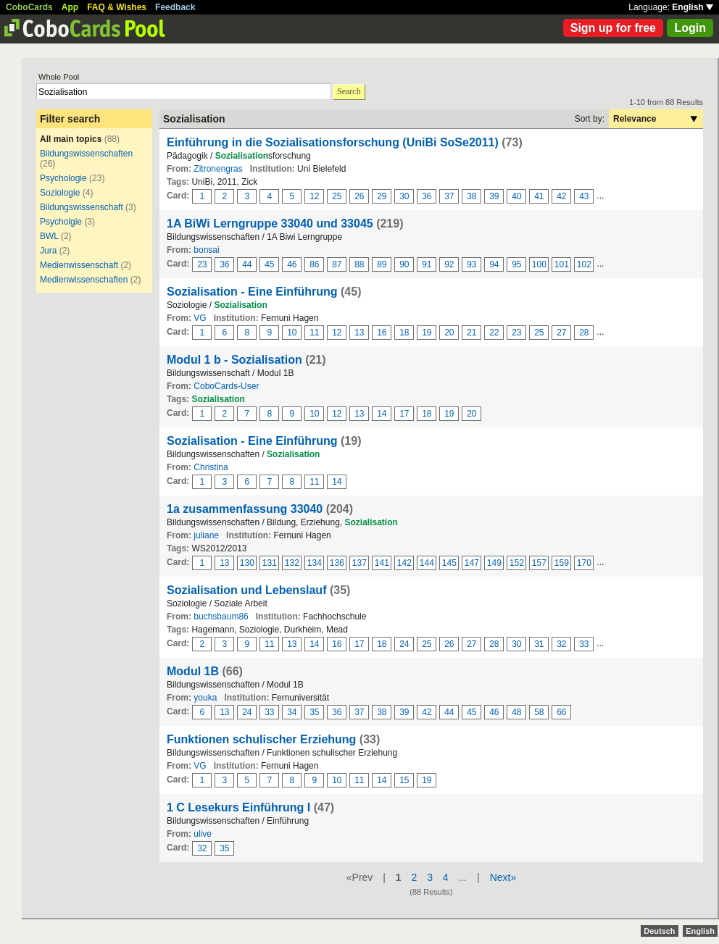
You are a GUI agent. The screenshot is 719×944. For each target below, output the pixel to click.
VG (200, 318)
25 (336, 196)
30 (404, 196)
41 (539, 196)
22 (494, 332)
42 (561, 196)
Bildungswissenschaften (86, 154)
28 (584, 332)
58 (539, 712)
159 (561, 563)
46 (291, 264)
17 (404, 414)
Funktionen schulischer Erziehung (261, 739)
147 (472, 563)
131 (269, 563)
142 (404, 563)
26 (359, 196)
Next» (503, 877)
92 (449, 264)
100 (539, 264)
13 (359, 332)
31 (539, 644)
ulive (203, 834)
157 (539, 563)
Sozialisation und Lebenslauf (246, 590)
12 (314, 196)
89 (381, 264)
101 (561, 264)
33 (584, 644)
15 (404, 780)
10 (291, 332)
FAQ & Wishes (116, 7)
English (692, 7)
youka (205, 698)
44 (247, 264)
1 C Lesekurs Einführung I (240, 807)
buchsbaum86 (221, 616)
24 (404, 644)
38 (471, 196)
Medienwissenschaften (84, 280)
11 (314, 332)
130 (247, 563)
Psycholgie (61, 222)
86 (314, 264)
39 (494, 196)
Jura (48, 251)
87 (336, 264)
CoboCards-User (226, 386)
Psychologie (63, 178)
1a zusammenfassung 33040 (245, 509)
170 (584, 563)
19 (426, 332)
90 (404, 264)
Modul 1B (193, 671)
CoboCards (29, 7)
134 (314, 563)
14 (381, 414)
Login (690, 28)
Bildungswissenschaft (81, 207)
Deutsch (659, 931)
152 (517, 563)
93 (471, 264)
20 (449, 332)
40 (516, 196)
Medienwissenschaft (79, 265)
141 (382, 563)
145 (449, 563)
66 (561, 712)
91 (426, 264)
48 (516, 712)
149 (494, 563)
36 (426, 196)
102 (584, 264)
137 (359, 563)
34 (291, 712)
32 (561, 644)
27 (561, 332)
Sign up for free (613, 28)
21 (471, 332)
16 (381, 332)
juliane (206, 535)
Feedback (175, 7)
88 (359, 264)
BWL (49, 236)
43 (584, 196)
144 (427, 563)
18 (404, 332)
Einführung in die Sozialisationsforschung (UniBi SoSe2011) (333, 142)
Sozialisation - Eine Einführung (252, 291)
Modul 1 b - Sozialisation (234, 360)
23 (202, 264)
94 (494, 264)
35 (314, 712)
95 (516, 264)
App (70, 7)
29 (381, 196)
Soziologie (60, 193)
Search (349, 91)
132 (292, 563)
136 (337, 563)
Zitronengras (218, 169)
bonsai (206, 250)
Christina (211, 467)
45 (269, 264)
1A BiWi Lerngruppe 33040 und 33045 (271, 223)
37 (449, 196)
